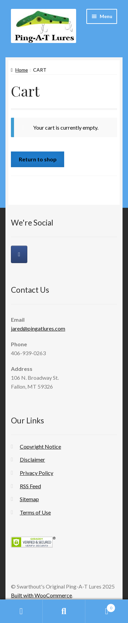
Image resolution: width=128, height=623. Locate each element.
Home (21, 70)
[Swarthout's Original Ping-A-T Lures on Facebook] (19, 254)
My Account (21, 611)
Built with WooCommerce (41, 595)
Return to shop (38, 159)
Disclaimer (32, 459)
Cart (100, 606)
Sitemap (29, 499)
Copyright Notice (40, 446)
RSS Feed (30, 486)
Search (64, 611)
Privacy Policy (36, 472)
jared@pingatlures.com (38, 328)
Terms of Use (35, 512)
